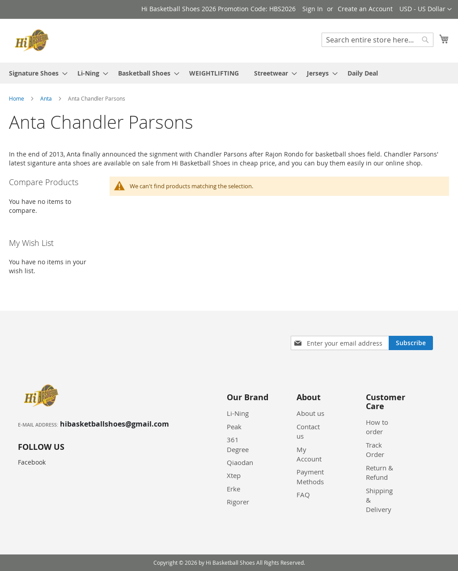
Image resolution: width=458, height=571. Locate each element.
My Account (309, 454)
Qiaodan (240, 462)
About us (310, 413)
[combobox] (377, 40)
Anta (46, 98)
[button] (425, 9)
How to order (377, 427)
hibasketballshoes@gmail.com (114, 424)
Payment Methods (310, 476)
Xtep (234, 475)
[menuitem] (36, 73)
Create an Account (365, 8)
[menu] (229, 73)
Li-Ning (238, 413)
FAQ (303, 494)
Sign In (312, 8)
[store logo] (33, 40)
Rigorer (238, 501)
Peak (234, 426)
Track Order (375, 449)
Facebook (32, 462)
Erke (233, 488)
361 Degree (238, 444)
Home (17, 98)
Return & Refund (379, 472)
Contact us (308, 431)
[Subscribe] (411, 343)
